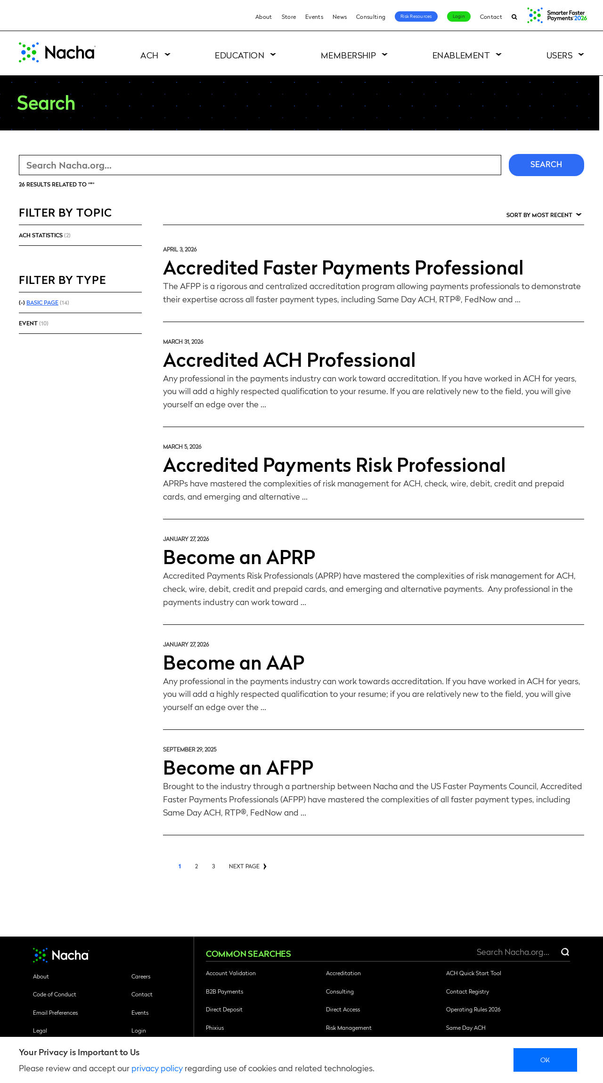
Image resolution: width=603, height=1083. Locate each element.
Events (314, 16)
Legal (40, 1030)
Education (239, 54)
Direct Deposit (224, 1009)
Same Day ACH (466, 1027)
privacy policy (157, 1067)
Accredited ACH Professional (289, 359)
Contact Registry (467, 991)
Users (559, 54)
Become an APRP (239, 556)
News (340, 16)
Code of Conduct (54, 994)
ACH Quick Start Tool (473, 973)
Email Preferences (55, 1012)
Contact (491, 16)
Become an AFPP (238, 766)
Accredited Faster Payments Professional (343, 266)
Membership (348, 54)
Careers (140, 976)
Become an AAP (233, 661)
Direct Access (343, 1009)
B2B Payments (224, 991)
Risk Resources (416, 16)
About (263, 16)
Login (459, 16)
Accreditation (343, 973)
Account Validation (231, 973)
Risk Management (349, 1027)
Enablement (461, 54)
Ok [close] (545, 1059)
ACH (149, 54)
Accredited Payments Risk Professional (334, 464)
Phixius (215, 1027)
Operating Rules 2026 (473, 1009)
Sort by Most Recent (539, 214)
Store (289, 16)
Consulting (370, 16)
